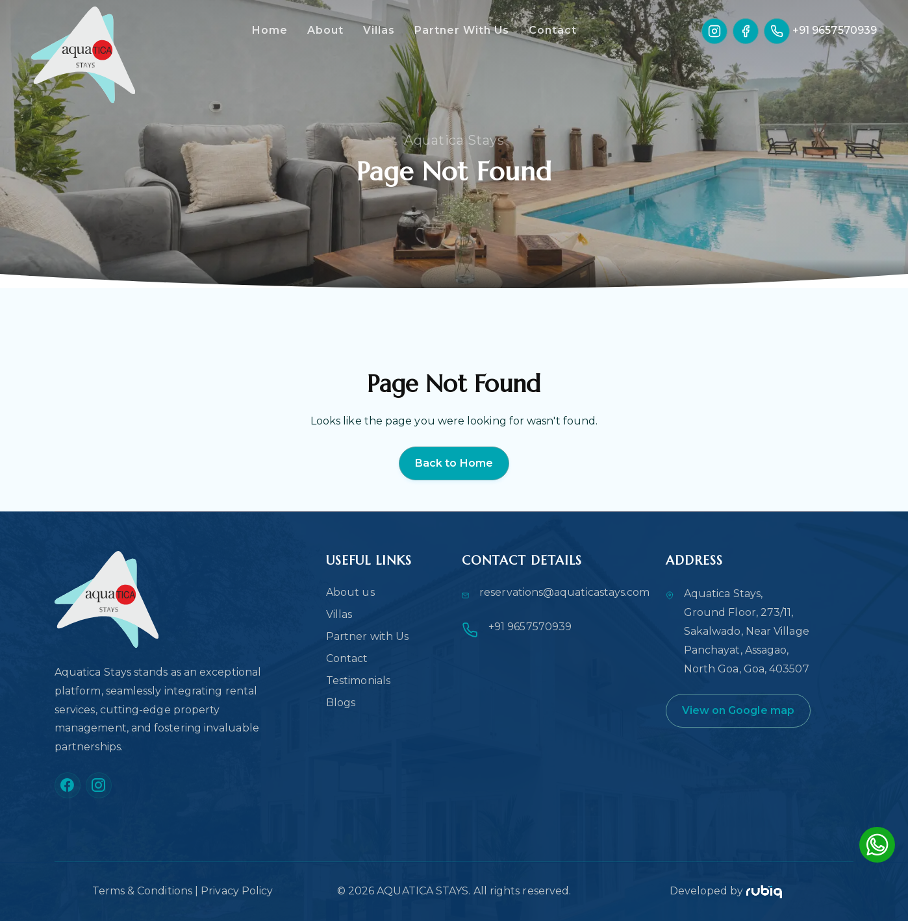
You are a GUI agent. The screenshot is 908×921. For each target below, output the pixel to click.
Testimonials (358, 680)
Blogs (340, 702)
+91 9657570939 (834, 30)
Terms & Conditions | (146, 891)
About (325, 30)
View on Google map (738, 710)
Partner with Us (367, 636)
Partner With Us (461, 30)
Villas (379, 30)
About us (350, 592)
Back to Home (454, 463)
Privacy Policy (237, 891)
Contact (553, 30)
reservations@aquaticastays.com (564, 592)
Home (270, 30)
